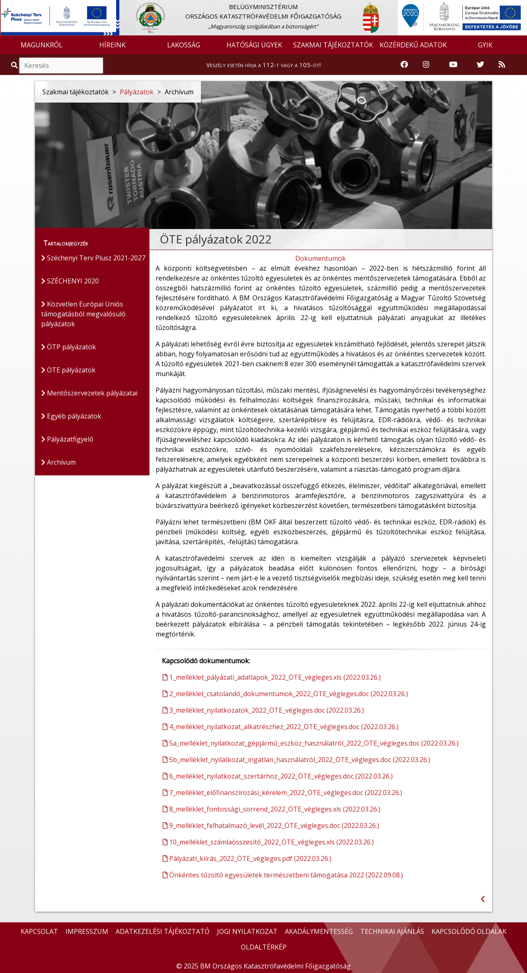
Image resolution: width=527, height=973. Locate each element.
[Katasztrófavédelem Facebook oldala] (404, 64)
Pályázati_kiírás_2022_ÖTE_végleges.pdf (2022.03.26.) (247, 858)
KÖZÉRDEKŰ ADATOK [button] (413, 44)
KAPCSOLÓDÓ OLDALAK (468, 931)
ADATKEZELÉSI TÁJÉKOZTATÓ (163, 931)
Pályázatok (137, 91)
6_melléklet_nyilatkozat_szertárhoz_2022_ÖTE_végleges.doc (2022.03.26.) (278, 776)
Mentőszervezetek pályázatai (89, 393)
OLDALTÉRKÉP (264, 947)
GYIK (485, 44)
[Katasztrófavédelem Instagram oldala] (426, 64)
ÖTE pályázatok (68, 369)
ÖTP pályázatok (68, 346)
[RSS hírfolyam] (502, 64)
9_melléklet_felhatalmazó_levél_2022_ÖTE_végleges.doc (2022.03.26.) (271, 825)
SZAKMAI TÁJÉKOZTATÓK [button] (333, 44)
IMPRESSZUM (86, 931)
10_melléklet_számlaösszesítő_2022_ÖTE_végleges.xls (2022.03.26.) (268, 842)
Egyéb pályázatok (71, 416)
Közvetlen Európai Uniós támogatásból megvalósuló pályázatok (83, 313)
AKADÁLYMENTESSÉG (319, 931)
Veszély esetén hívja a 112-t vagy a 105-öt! (263, 65)
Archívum (58, 462)
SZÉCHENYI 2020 (70, 280)
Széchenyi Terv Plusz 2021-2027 (93, 257)
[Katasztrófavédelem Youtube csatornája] (453, 64)
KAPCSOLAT (39, 931)
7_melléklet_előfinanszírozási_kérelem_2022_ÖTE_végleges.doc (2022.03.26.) (282, 792)
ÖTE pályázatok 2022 (216, 239)
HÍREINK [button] (112, 44)
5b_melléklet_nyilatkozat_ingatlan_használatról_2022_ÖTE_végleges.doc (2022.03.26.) (296, 759)
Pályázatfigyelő (67, 439)
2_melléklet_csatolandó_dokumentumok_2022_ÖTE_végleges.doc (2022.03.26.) (285, 693)
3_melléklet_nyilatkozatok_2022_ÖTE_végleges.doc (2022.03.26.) (263, 710)
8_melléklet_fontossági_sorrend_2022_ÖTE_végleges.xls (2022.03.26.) (271, 809)
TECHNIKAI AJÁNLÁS (392, 931)
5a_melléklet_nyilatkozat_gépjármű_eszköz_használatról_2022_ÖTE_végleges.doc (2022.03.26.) (311, 743)
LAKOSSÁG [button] (183, 44)
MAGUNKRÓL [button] (42, 44)
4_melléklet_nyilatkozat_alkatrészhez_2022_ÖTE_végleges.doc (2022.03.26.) (281, 726)
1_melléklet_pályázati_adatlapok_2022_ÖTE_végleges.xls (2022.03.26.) (272, 677)
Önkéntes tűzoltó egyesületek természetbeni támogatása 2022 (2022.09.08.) (283, 874)
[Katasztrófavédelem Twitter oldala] (480, 64)
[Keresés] (61, 65)
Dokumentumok (320, 258)
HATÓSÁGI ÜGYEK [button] (254, 44)
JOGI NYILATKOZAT (247, 931)
